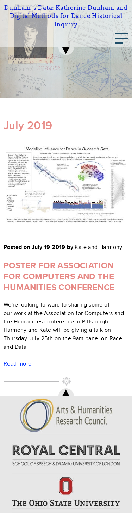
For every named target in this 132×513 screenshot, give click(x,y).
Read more (18, 363)
